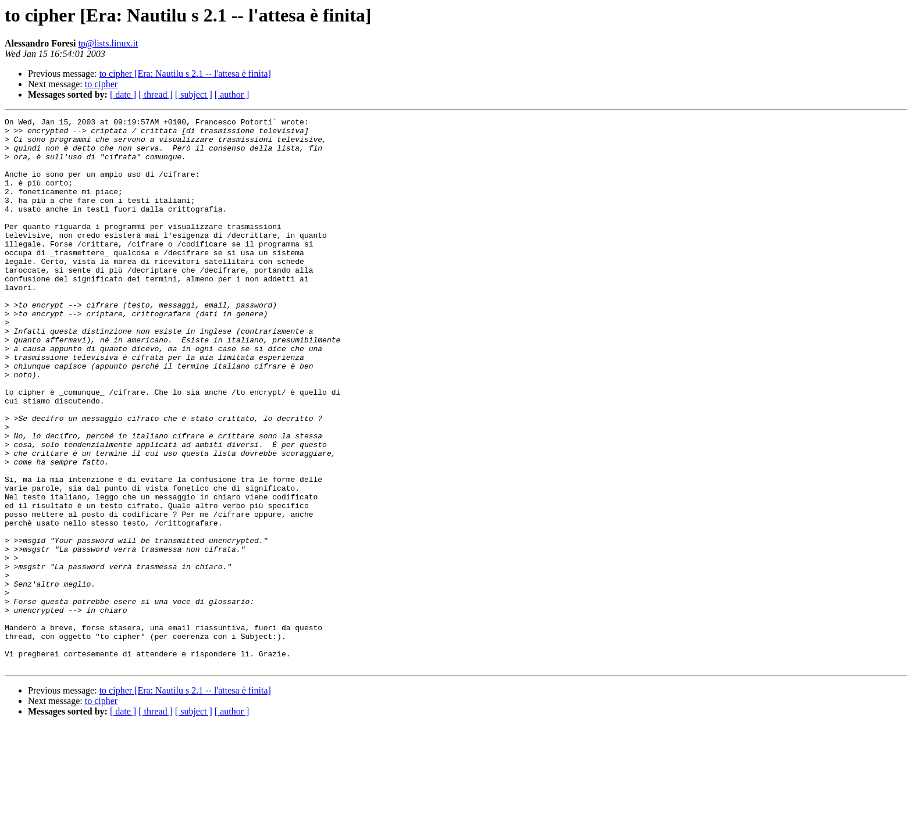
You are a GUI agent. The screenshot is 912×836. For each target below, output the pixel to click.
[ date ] (123, 94)
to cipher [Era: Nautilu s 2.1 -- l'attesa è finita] (185, 73)
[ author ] (232, 94)
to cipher (101, 84)
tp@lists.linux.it (108, 43)
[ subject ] (193, 94)
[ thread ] (155, 94)
